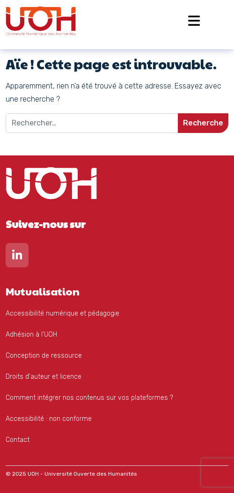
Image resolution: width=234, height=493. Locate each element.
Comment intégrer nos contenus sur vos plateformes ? (89, 398)
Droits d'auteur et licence (43, 377)
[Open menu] (194, 21)
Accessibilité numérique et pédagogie (62, 313)
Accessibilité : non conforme (49, 419)
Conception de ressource (44, 356)
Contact (17, 440)
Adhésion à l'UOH (31, 334)
